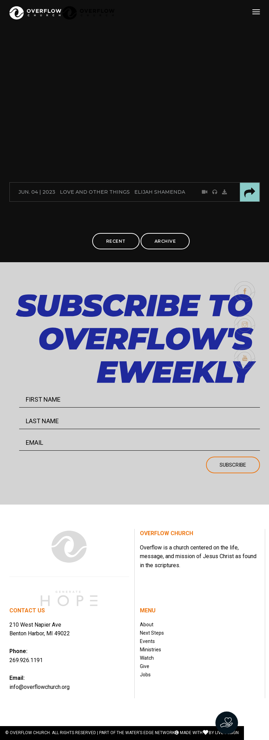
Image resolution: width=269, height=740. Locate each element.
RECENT (116, 241)
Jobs (145, 674)
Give (144, 666)
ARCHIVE (165, 241)
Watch (147, 658)
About (146, 624)
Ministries (150, 649)
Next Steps (152, 633)
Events (147, 641)
